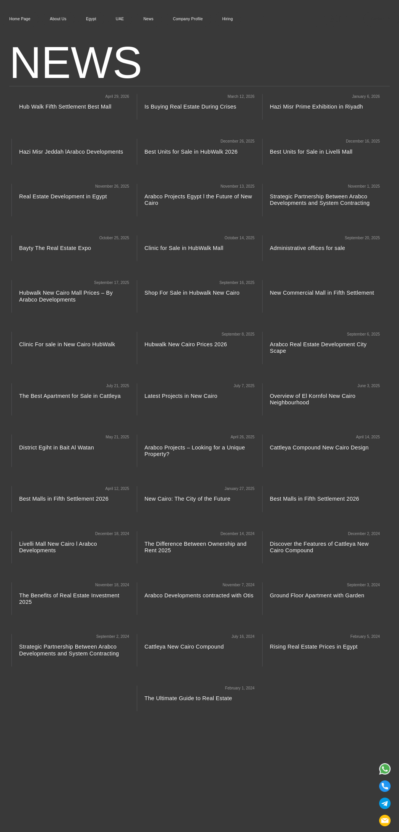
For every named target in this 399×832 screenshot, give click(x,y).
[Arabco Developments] (295, 19)
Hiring (227, 19)
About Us (58, 19)
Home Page (19, 19)
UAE (120, 19)
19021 (337, 18)
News (148, 19)
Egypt (91, 19)
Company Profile (188, 19)
